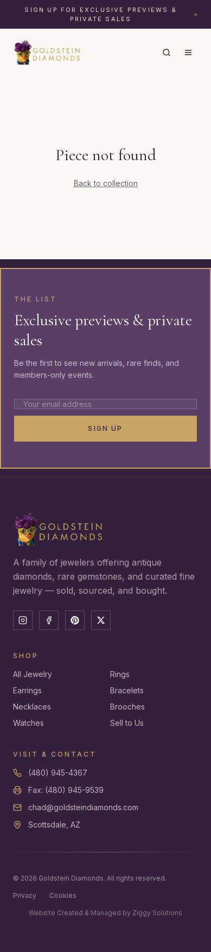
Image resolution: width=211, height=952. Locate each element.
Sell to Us (127, 722)
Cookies (62, 895)
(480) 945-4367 (57, 772)
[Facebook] (49, 620)
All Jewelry (32, 674)
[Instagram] (23, 620)
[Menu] (188, 52)
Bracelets (127, 690)
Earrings (27, 690)
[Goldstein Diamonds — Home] (47, 52)
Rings (120, 674)
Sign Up (105, 428)
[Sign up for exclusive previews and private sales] (105, 14)
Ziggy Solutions (157, 913)
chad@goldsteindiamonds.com (83, 807)
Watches (28, 722)
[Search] (166, 52)
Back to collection (106, 183)
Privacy (24, 895)
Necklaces (32, 706)
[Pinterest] (75, 620)
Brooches (127, 706)
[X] (101, 620)
